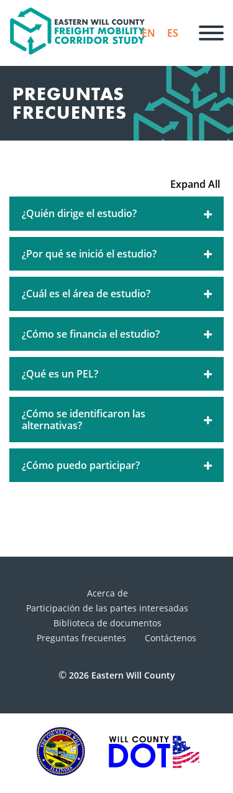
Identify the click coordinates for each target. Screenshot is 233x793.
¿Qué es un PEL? (118, 374)
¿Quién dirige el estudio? (118, 213)
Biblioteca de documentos (107, 623)
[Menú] (211, 33)
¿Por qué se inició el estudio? (118, 254)
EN (148, 33)
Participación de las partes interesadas (107, 608)
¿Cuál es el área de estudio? (118, 293)
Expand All (195, 184)
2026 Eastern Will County (122, 675)
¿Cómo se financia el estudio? (118, 334)
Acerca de (107, 593)
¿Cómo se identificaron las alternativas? (118, 419)
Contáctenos (170, 638)
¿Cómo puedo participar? (118, 465)
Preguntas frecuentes (81, 638)
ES (172, 33)
